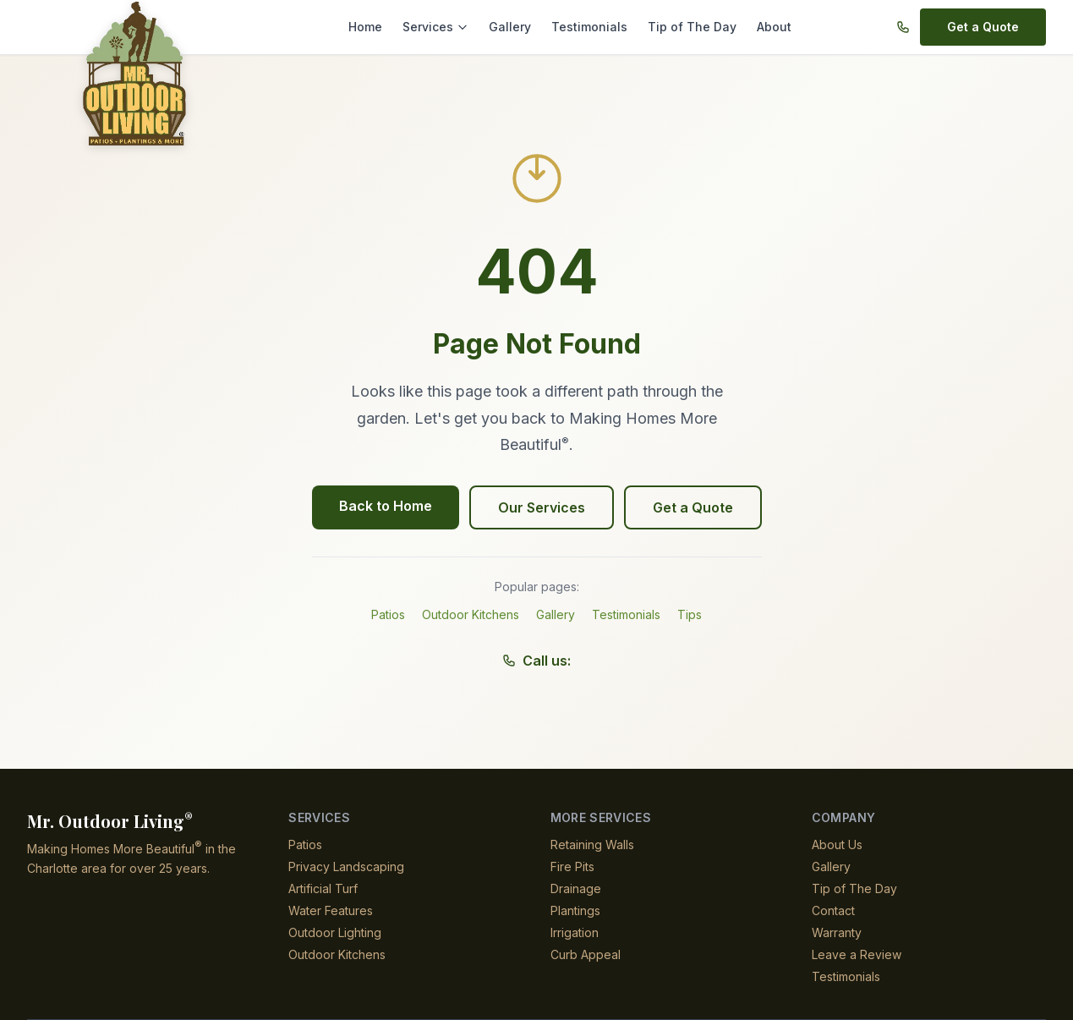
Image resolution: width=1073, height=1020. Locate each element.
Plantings (576, 910)
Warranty (837, 932)
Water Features (330, 910)
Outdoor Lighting (336, 932)
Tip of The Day (688, 27)
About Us (837, 844)
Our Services (541, 507)
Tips (690, 614)
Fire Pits (572, 866)
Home (377, 27)
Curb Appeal (584, 954)
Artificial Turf (323, 888)
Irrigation (576, 932)
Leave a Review (853, 954)
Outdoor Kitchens (471, 614)
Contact (833, 910)
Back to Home (388, 505)
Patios (388, 614)
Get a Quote (984, 27)
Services (445, 27)
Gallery (516, 27)
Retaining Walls (593, 844)
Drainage (575, 888)
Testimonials (591, 27)
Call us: (536, 660)
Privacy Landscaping (345, 866)
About (765, 27)
